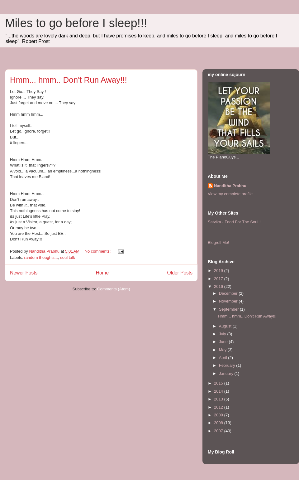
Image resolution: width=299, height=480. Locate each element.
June (224, 341)
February (227, 365)
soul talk (67, 257)
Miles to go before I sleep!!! (76, 23)
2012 (219, 407)
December (229, 293)
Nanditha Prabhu (230, 185)
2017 (219, 278)
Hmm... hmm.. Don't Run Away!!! (68, 80)
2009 (219, 415)
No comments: (98, 251)
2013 (219, 399)
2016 (219, 286)
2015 (219, 383)
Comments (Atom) (113, 289)
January (227, 373)
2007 (219, 431)
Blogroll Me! (218, 242)
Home (102, 272)
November (229, 301)
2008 (219, 422)
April (223, 357)
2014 (219, 391)
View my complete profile (230, 194)
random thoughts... (41, 257)
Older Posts (179, 272)
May (223, 349)
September (229, 309)
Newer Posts (23, 272)
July (223, 334)
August (226, 326)
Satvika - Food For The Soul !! (235, 222)
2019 (219, 270)
